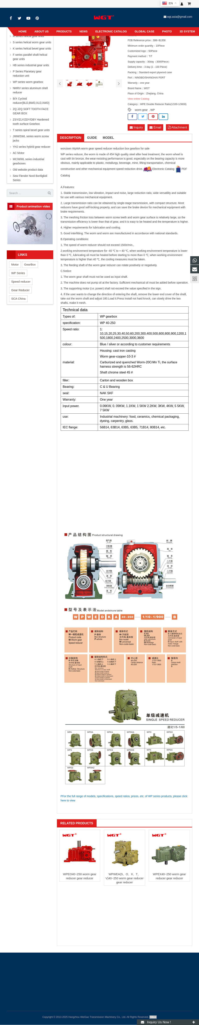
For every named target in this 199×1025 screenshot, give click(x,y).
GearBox (30, 264)
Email (155, 127)
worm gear (141, 109)
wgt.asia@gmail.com (179, 16)
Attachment (177, 127)
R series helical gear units (28, 36)
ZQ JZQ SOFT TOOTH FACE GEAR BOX (31, 111)
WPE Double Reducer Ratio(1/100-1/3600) (163, 104)
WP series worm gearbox (28, 81)
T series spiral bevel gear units (31, 130)
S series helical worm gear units (32, 42)
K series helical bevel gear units (32, 48)
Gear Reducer (20, 290)
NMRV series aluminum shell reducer (30, 90)
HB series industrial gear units (31, 65)
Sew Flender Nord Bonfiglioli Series (30, 178)
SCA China (18, 298)
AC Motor (18, 152)
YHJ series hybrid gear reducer (31, 146)
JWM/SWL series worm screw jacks (31, 138)
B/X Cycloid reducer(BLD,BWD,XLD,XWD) (31, 100)
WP (152, 109)
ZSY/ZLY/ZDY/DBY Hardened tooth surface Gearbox (31, 121)
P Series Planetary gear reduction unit (27, 73)
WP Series (18, 273)
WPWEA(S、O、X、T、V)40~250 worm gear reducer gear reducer (125, 878)
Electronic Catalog (159, 169)
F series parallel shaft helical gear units (30, 57)
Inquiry (136, 127)
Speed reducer (20, 281)
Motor (15, 264)
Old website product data (28, 169)
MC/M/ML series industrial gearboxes (28, 161)
